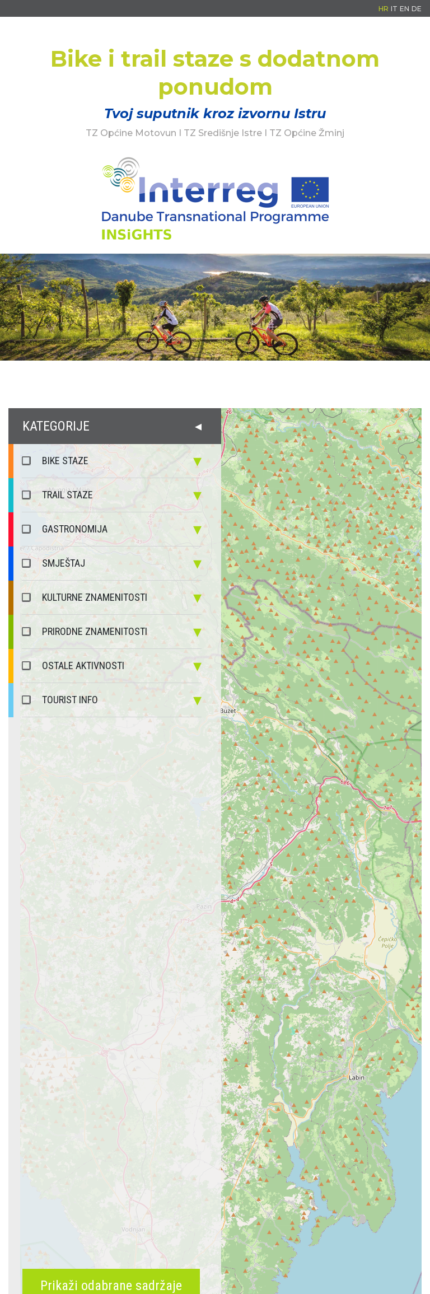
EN (404, 8)
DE (417, 8)
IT (394, 8)
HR (383, 8)
